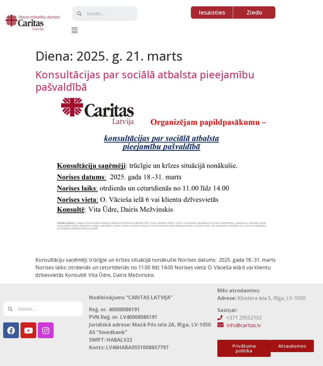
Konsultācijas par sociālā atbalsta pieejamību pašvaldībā (145, 80)
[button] (74, 30)
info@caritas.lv (243, 325)
